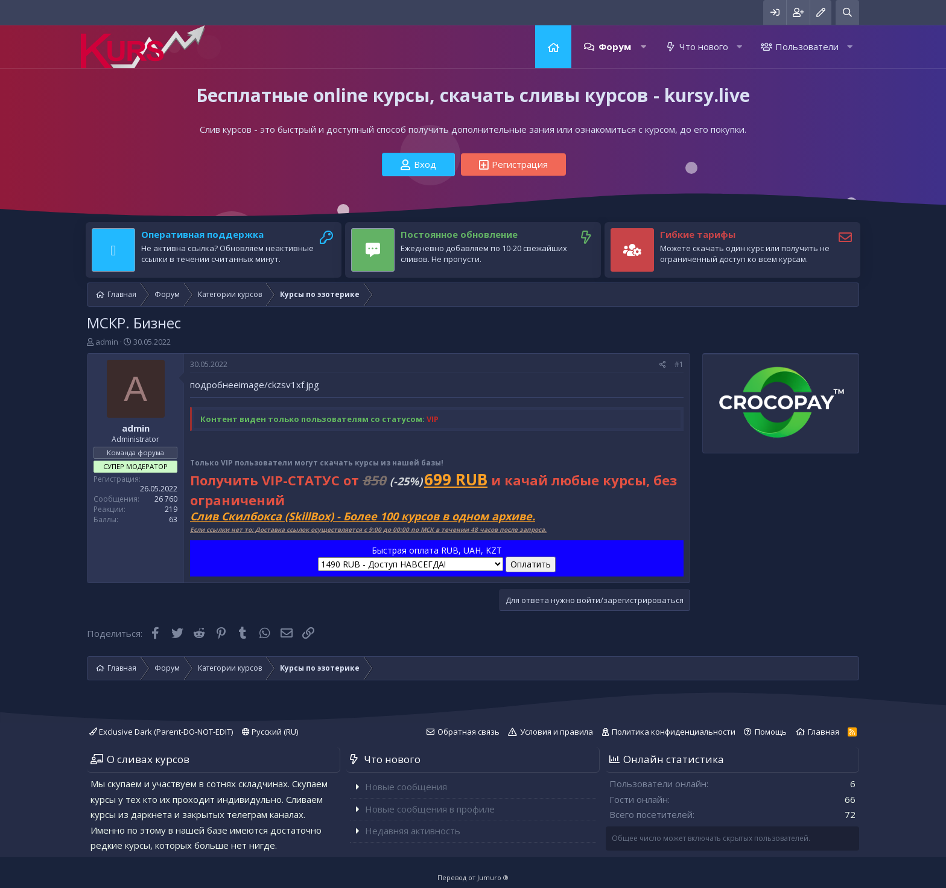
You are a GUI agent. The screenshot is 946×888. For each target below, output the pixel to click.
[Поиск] (847, 12)
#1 (679, 364)
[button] (643, 46)
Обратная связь (468, 731)
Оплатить (530, 564)
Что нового (703, 46)
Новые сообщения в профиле (430, 809)
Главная (553, 46)
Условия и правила (556, 731)
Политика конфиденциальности (673, 731)
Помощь (771, 731)
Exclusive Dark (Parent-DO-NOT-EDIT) (161, 731)
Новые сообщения (406, 787)
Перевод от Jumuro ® (473, 877)
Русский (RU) (270, 731)
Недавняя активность (412, 831)
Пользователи (807, 46)
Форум (614, 46)
